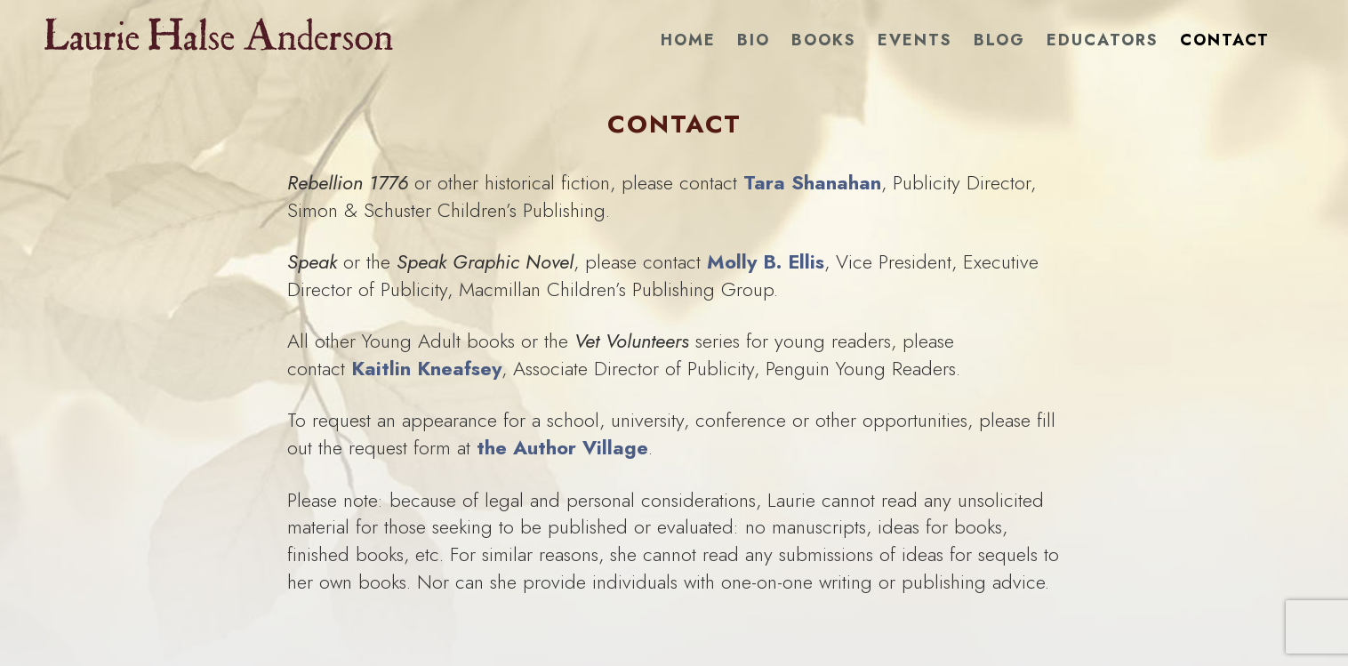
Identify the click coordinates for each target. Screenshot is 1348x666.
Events (915, 40)
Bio (753, 40)
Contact (1225, 40)
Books (823, 40)
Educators (1103, 40)
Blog (999, 40)
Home (688, 40)
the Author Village (562, 447)
